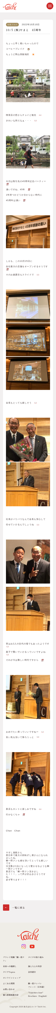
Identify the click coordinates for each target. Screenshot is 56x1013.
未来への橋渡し (10, 966)
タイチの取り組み (36, 957)
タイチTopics (9, 971)
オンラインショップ (11, 977)
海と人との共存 (35, 966)
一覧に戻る (18, 907)
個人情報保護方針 (11, 994)
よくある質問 (9, 983)
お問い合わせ (9, 989)
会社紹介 (32, 971)
